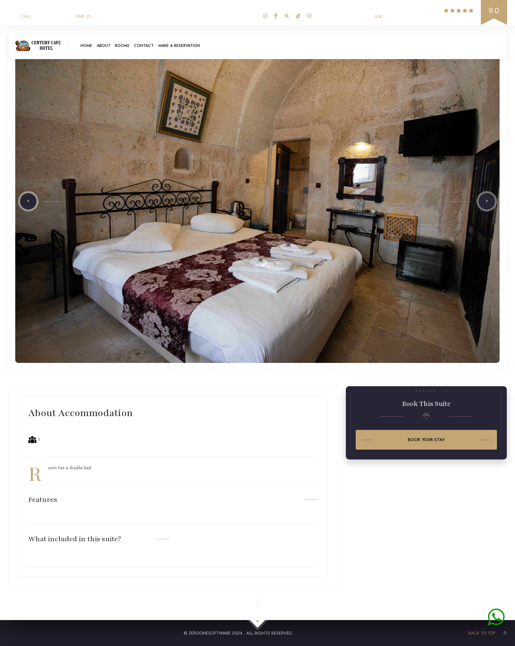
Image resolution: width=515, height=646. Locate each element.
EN (378, 16)
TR (392, 16)
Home (88, 46)
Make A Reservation (193, 46)
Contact (154, 46)
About (108, 46)
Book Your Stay (426, 439)
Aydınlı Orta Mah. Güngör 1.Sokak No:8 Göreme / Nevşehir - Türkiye (156, 16)
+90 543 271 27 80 (45, 16)
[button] (28, 201)
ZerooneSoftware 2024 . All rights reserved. (241, 633)
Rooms (129, 46)
